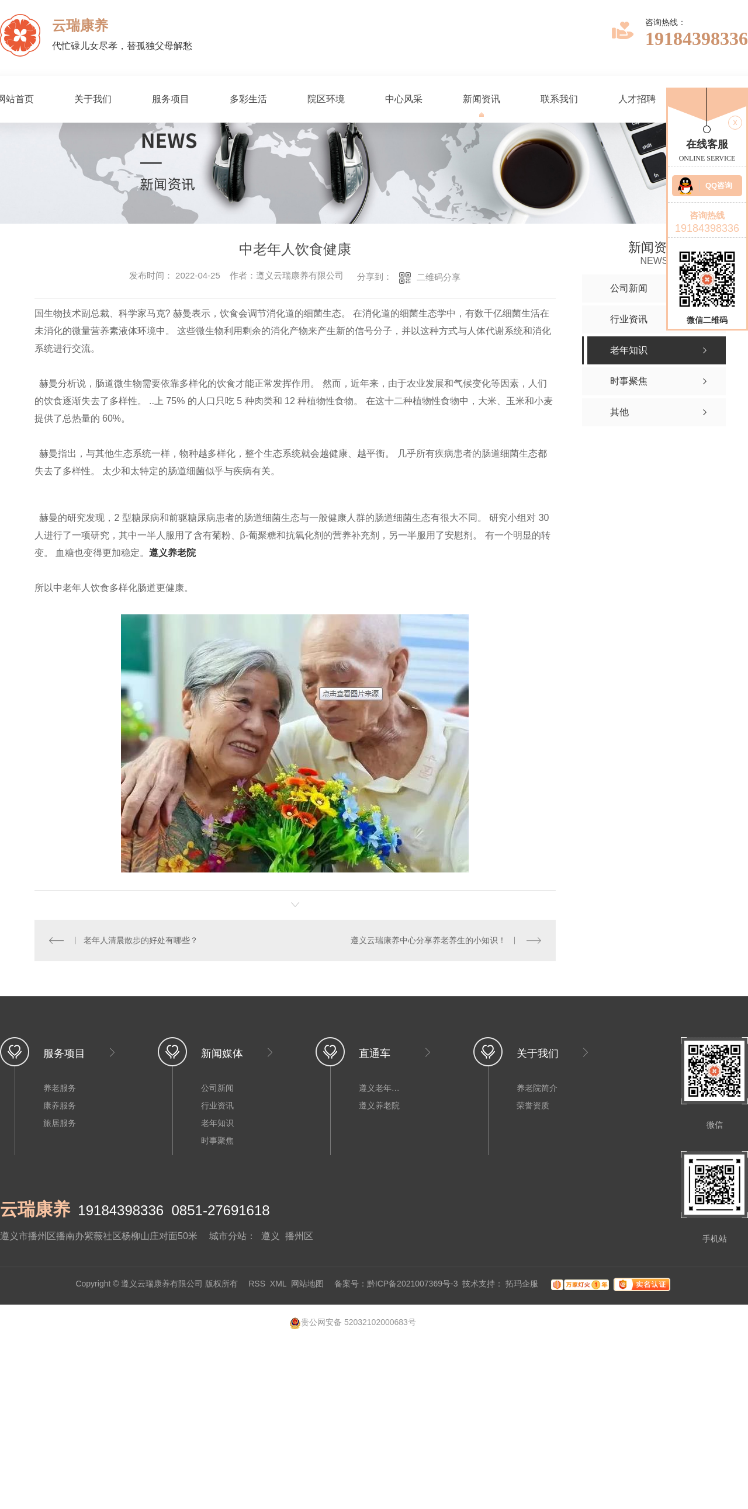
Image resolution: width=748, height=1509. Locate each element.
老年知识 (217, 1123)
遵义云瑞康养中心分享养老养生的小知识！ (428, 940)
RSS (256, 1284)
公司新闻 (217, 1088)
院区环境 (326, 99)
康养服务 (59, 1105)
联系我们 (559, 99)
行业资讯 (217, 1105)
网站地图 (307, 1284)
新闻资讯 (481, 99)
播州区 (299, 1236)
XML (278, 1284)
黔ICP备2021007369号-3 (412, 1284)
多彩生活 (248, 99)
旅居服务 (59, 1123)
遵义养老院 (172, 553)
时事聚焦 (217, 1140)
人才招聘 (637, 99)
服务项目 (170, 99)
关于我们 (93, 99)
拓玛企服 (523, 1284)
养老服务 (59, 1088)
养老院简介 (537, 1088)
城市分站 (228, 1236)
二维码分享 (438, 277)
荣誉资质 (533, 1105)
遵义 (270, 1236)
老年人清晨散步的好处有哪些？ (141, 940)
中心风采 (404, 99)
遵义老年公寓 (382, 1088)
